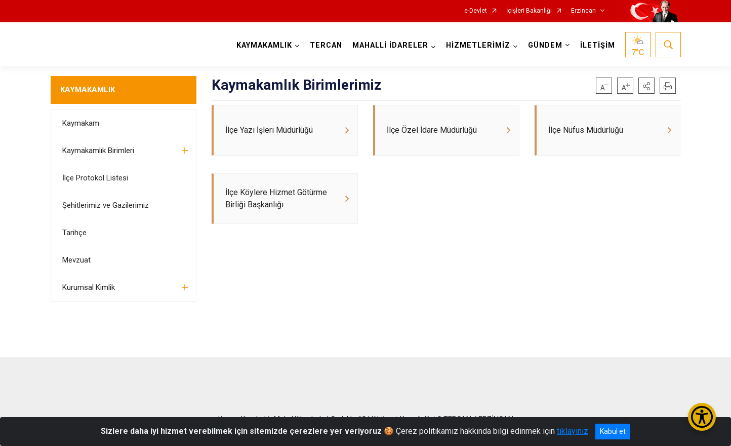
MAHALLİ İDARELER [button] (390, 45)
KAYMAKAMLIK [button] (264, 45)
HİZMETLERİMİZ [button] (478, 45)
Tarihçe (74, 232)
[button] (646, 86)
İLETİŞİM (597, 45)
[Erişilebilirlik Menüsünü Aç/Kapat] (702, 417)
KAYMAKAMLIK (87, 89)
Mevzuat (76, 260)
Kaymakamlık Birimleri (98, 150)
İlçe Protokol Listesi (95, 177)
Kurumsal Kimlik (88, 287)
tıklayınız (572, 431)
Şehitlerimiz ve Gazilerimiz (105, 205)
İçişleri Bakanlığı (529, 11)
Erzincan (583, 11)
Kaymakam (80, 123)
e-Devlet (475, 11)
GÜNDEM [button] (545, 45)
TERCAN (326, 45)
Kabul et (613, 431)
